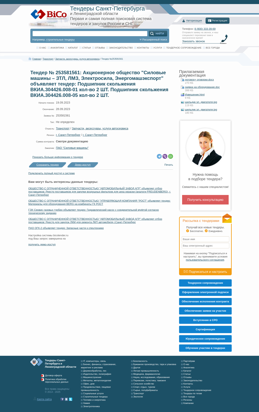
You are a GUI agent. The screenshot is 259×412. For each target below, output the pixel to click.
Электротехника (91, 406)
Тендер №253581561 (112, 59)
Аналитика (57, 48)
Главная (36, 59)
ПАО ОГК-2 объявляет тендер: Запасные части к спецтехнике (66, 228)
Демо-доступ (83, 164)
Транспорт (48, 59)
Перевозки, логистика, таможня (149, 380)
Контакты (143, 48)
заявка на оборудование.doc (202, 87)
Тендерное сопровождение (183, 48)
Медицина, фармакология (146, 374)
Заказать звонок (193, 41)
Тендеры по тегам (192, 393)
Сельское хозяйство (143, 383)
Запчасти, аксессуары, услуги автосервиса (77, 59)
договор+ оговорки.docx (199, 79)
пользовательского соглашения (205, 259)
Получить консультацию (205, 199)
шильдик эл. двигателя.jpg (201, 102)
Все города (213, 48)
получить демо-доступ (42, 244)
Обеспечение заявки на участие (205, 310)
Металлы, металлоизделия (97, 380)
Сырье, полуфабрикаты (145, 390)
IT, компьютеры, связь (94, 361)
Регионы (187, 400)
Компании (188, 403)
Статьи (86, 48)
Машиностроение (92, 377)
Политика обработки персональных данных (56, 380)
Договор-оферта (53, 375)
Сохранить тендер (47, 164)
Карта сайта (44, 399)
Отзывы (100, 48)
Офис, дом (88, 383)
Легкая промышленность (146, 371)
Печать (168, 164)
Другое (136, 367)
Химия (86, 403)
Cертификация (205, 329)
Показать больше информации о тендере (57, 157)
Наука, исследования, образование (151, 377)
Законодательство (121, 48)
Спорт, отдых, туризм (144, 387)
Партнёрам (189, 361)
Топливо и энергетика (94, 400)
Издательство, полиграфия (97, 374)
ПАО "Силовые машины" (72, 147)
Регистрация (217, 20)
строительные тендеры (60, 39)
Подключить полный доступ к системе (51, 173)
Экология (138, 396)
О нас (42, 48)
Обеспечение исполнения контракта (205, 301)
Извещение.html (195, 94)
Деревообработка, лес (94, 371)
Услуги (157, 48)
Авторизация (194, 20)
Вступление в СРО (205, 320)
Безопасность (140, 361)
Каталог (73, 48)
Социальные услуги (93, 393)
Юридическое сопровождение (205, 338)
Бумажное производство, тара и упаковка (154, 364)
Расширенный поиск (153, 39)
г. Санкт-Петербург (68, 135)
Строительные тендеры (95, 396)
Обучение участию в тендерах (205, 348)
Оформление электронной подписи (205, 292)
